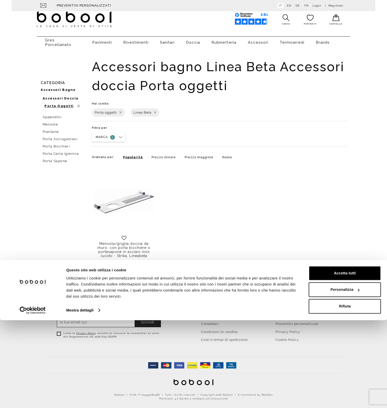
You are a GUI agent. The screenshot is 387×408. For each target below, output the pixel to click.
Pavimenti (102, 40)
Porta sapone (55, 158)
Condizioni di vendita (219, 329)
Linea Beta (145, 110)
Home (206, 305)
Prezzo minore (164, 154)
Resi (279, 305)
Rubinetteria (223, 40)
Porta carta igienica (61, 151)
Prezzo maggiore (199, 154)
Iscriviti (147, 320)
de (297, 5)
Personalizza (344, 377)
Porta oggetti (108, 110)
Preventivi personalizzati (84, 5)
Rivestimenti (136, 40)
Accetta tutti (345, 361)
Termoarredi (292, 40)
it (279, 5)
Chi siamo (209, 313)
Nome (227, 154)
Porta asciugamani (60, 136)
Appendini (52, 114)
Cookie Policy (287, 337)
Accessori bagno (58, 87)
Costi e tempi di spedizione (224, 337)
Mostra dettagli (79, 398)
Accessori (258, 40)
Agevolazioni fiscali (292, 313)
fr (305, 5)
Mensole (50, 122)
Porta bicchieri (56, 144)
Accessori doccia (61, 96)
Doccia (193, 40)
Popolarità (133, 154)
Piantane (51, 129)
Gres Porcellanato (58, 39)
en (288, 5)
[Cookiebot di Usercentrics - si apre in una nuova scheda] (33, 398)
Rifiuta (345, 394)
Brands (323, 40)
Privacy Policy (86, 330)
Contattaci (210, 321)
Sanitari (167, 40)
